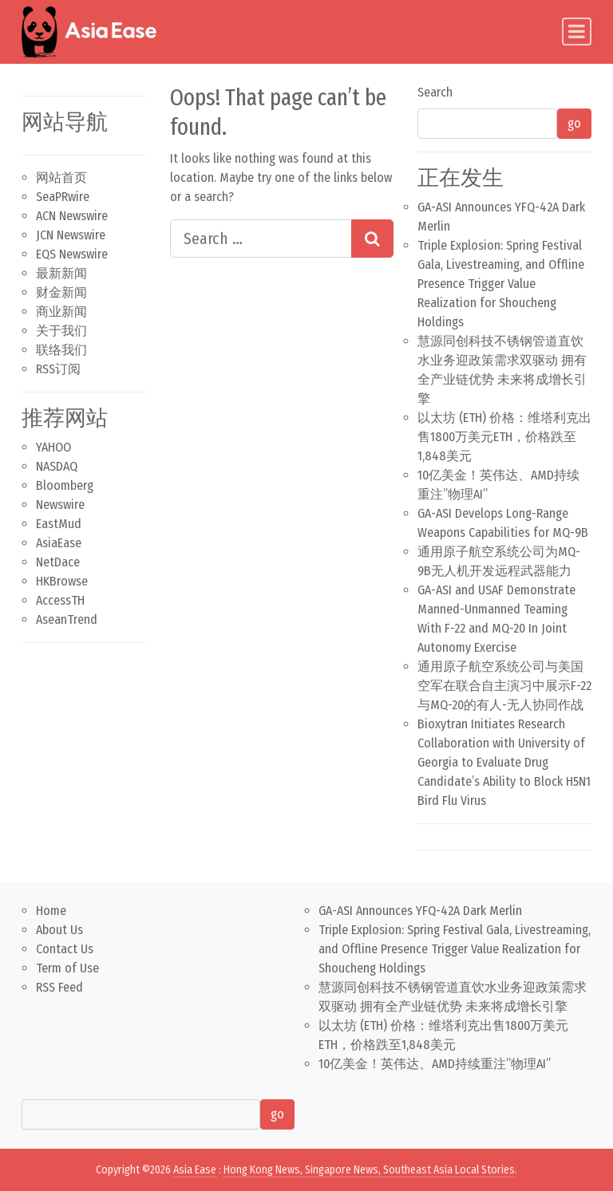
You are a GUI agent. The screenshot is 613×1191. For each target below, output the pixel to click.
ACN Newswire (72, 215)
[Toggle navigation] (576, 31)
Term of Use (67, 968)
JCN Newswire (70, 235)
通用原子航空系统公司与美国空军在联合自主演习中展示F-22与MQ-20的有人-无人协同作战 (504, 685)
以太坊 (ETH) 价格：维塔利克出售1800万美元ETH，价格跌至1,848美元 (504, 436)
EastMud (58, 523)
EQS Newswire (72, 254)
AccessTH (60, 600)
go (574, 123)
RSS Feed (59, 987)
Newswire (60, 504)
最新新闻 (61, 273)
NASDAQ (56, 466)
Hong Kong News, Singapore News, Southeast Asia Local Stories (369, 1170)
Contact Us (64, 948)
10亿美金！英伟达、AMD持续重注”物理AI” (434, 1063)
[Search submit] (372, 238)
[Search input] (261, 238)
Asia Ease (194, 1170)
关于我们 (61, 330)
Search (435, 92)
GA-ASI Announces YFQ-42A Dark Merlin (420, 910)
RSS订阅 (58, 369)
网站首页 (61, 177)
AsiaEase (58, 542)
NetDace (58, 562)
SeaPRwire (62, 196)
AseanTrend (66, 619)
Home (51, 910)
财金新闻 (61, 292)
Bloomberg (64, 485)
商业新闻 (61, 311)
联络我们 (61, 349)
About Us (59, 929)
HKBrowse (62, 581)
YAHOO (53, 447)
